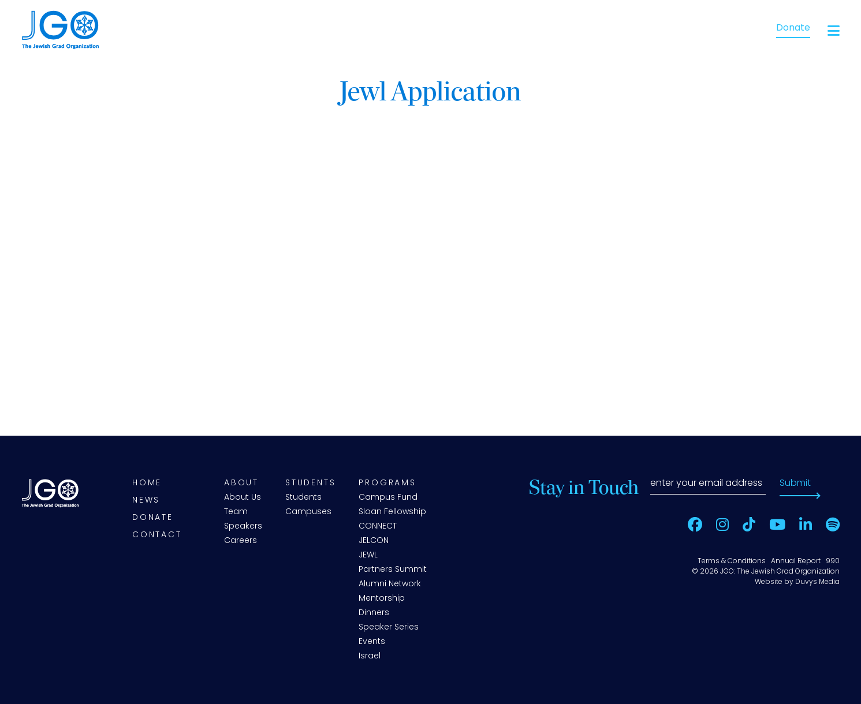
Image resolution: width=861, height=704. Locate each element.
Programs (387, 483)
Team (236, 512)
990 (833, 561)
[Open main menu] (834, 31)
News (146, 500)
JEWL (368, 555)
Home (147, 483)
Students (310, 483)
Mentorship (382, 598)
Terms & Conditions (732, 561)
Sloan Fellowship (392, 512)
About (241, 483)
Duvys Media (817, 582)
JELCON (374, 541)
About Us (242, 497)
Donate (793, 28)
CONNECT (378, 526)
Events (372, 642)
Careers (240, 541)
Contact (157, 535)
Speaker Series (389, 627)
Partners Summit (393, 570)
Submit (795, 483)
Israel (370, 656)
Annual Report (796, 561)
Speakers (243, 526)
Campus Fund (388, 497)
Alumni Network (390, 584)
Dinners (374, 613)
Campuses (308, 512)
